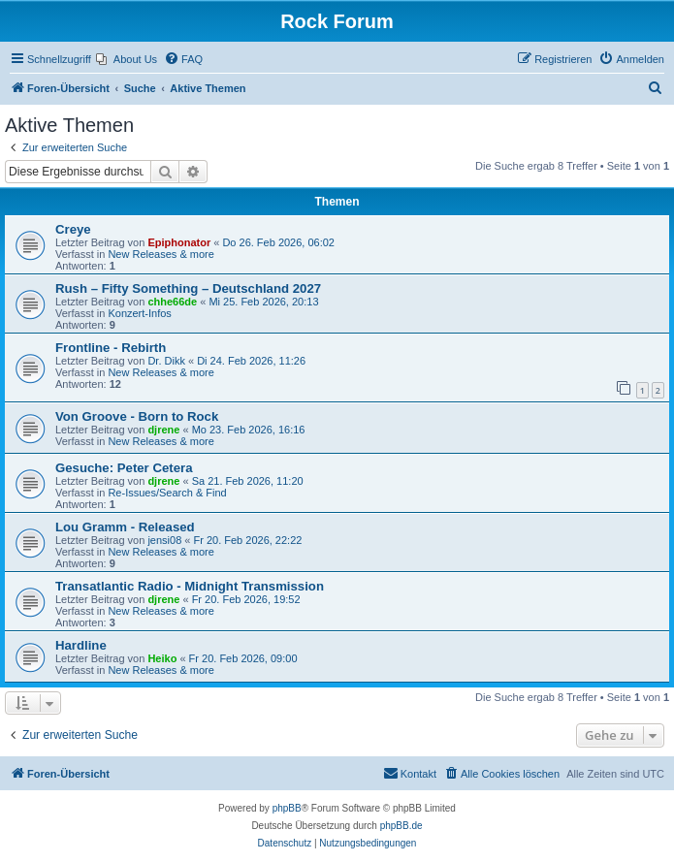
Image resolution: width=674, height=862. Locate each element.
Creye (73, 229)
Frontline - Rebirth (110, 347)
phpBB (287, 808)
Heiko (162, 658)
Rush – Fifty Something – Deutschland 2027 (188, 288)
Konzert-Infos (139, 313)
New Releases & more (160, 254)
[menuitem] (126, 59)
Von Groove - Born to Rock (136, 416)
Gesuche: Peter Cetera (123, 468)
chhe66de (172, 301)
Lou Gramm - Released (125, 527)
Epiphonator (178, 242)
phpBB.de (401, 825)
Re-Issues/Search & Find (167, 492)
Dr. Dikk (166, 361)
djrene (163, 429)
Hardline (81, 645)
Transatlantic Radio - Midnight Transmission (189, 586)
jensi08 (164, 540)
